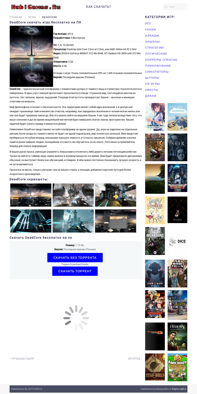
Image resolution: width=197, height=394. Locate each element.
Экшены (152, 41)
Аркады (152, 35)
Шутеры (152, 77)
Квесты (151, 89)
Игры (32, 17)
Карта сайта (179, 388)
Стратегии (154, 47)
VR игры (152, 83)
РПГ (148, 23)
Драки (150, 96)
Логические (156, 53)
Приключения (158, 65)
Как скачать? (98, 7)
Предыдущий (22, 358)
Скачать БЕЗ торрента (75, 257)
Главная (16, 17)
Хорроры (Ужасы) (161, 59)
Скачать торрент (75, 271)
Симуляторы (157, 71)
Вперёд (135, 358)
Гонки (150, 29)
